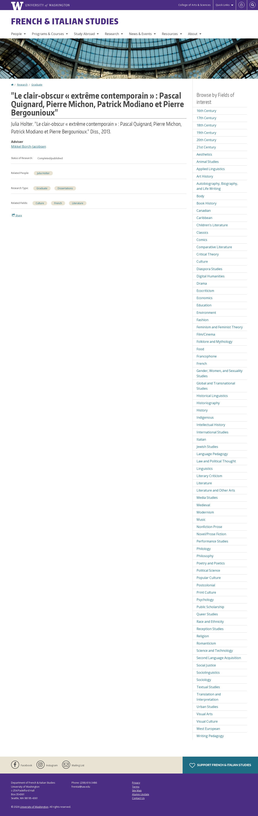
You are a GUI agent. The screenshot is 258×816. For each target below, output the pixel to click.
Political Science (208, 570)
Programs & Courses (48, 34)
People (16, 34)
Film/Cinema (206, 334)
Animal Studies (208, 161)
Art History (205, 176)
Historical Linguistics (212, 396)
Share (17, 215)
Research (112, 34)
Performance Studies (212, 541)
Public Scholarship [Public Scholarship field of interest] (210, 607)
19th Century (206, 132)
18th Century (206, 125)
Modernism (205, 512)
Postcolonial (206, 585)
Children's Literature (212, 225)
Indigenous (205, 417)
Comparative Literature (214, 247)
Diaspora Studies (209, 269)
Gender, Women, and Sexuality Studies (219, 373)
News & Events (140, 34)
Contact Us (138, 798)
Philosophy (205, 556)
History (202, 410)
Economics (204, 298)
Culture (40, 203)
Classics (202, 232)
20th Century (206, 140)
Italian (201, 439)
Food (200, 349)
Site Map (137, 790)
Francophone (207, 356)
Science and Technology (215, 650)
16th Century (206, 110)
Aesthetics (204, 154)
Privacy (136, 782)
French (58, 203)
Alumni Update (140, 794)
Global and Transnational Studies (216, 386)
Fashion (202, 320)
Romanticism (206, 643)
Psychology (205, 599)
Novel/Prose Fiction (211, 534)
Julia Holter (43, 173)
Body (200, 196)
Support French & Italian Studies (220, 765)
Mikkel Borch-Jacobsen (28, 146)
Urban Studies (207, 706)
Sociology (204, 680)
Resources (170, 34)
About (193, 34)
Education (204, 305)
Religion (203, 636)
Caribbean (204, 218)
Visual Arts (205, 714)
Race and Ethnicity (210, 621)
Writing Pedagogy (210, 736)
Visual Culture (207, 721)
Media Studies (207, 497)
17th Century (206, 118)
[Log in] (241, 5)
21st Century (206, 147)
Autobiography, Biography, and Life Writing (217, 186)
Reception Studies (210, 629)
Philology (204, 548)
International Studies (212, 432)
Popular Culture (209, 577)
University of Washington (34, 807)
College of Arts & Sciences (194, 5)
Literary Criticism (209, 476)
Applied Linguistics (211, 169)
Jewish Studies (207, 446)
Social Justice (206, 665)
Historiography (208, 403)
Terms (135, 786)
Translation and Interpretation (209, 697)
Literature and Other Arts (216, 490)
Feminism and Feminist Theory (220, 327)
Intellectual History (211, 424)
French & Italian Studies (65, 21)
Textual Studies (208, 687)
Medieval (203, 505)
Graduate (36, 84)
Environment (206, 312)
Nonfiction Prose (209, 527)
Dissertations (65, 188)
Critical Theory (208, 254)
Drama (202, 283)
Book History (206, 203)
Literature (77, 203)
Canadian (204, 210)
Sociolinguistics (208, 672)
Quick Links (223, 5)
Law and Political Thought (216, 461)
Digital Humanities (211, 276)
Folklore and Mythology (214, 341)
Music (201, 519)
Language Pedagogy (212, 454)
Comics (202, 240)
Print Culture (206, 592)
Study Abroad (84, 34)
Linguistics (205, 468)
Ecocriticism (205, 290)
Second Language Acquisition (219, 658)
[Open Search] (252, 5)
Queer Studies (207, 614)
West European (208, 728)
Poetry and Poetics (211, 563)
